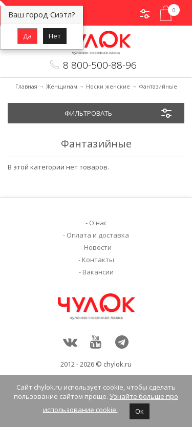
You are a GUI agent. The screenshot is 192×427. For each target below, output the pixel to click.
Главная (26, 86)
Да (27, 35)
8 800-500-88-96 (100, 65)
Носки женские (108, 86)
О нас (98, 222)
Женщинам (61, 86)
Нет (55, 35)
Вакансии (98, 271)
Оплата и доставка (98, 235)
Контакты (98, 259)
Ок (139, 411)
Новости (98, 247)
